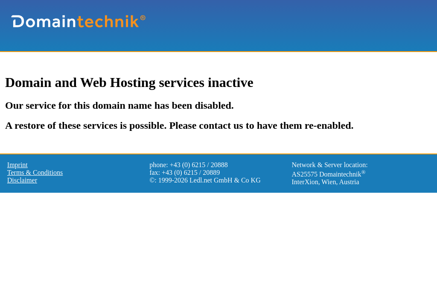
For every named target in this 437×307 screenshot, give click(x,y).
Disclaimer (22, 180)
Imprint (17, 164)
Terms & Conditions (35, 172)
